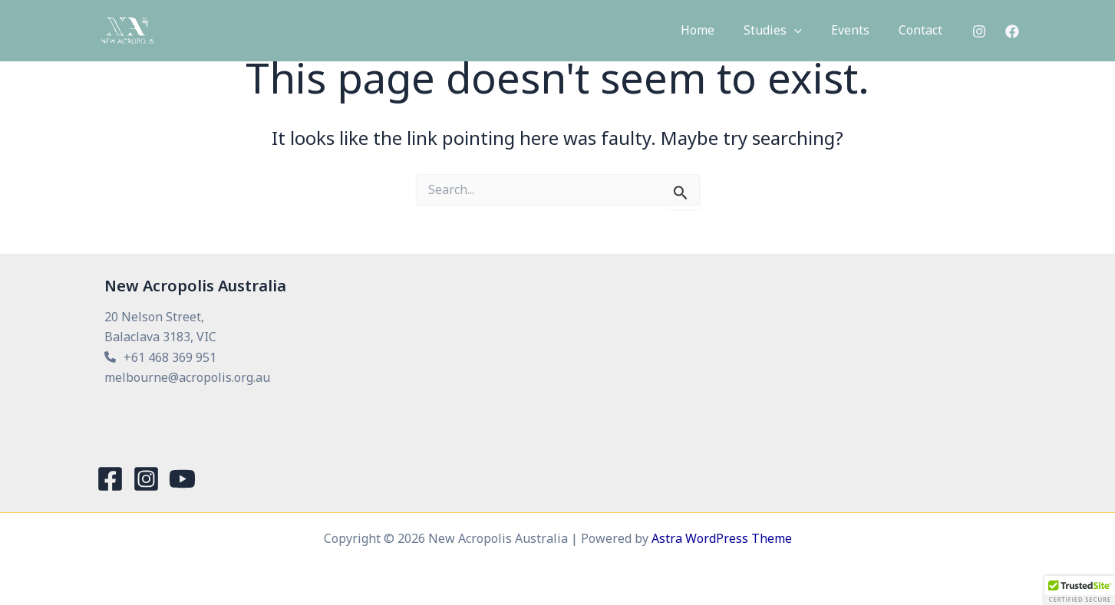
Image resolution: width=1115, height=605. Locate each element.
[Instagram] (979, 32)
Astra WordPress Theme (722, 538)
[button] (805, 31)
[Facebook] (1012, 32)
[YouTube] (182, 478)
